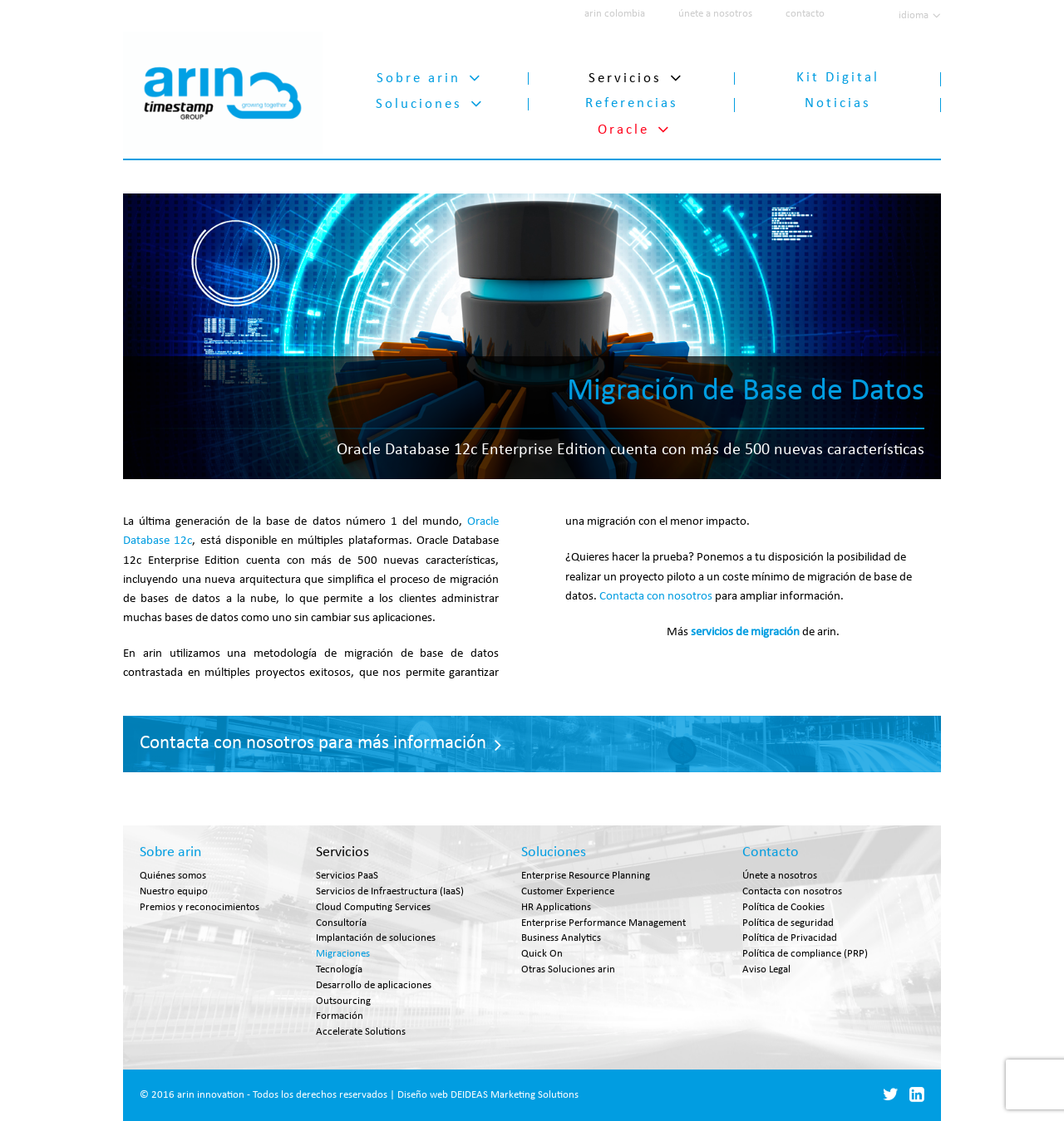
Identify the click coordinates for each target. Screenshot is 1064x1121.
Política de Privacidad (789, 939)
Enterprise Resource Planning (585, 877)
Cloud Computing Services (373, 908)
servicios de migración (745, 629)
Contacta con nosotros (655, 593)
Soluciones (419, 101)
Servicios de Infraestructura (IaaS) (390, 893)
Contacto (770, 854)
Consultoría (341, 924)
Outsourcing (343, 1002)
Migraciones (343, 955)
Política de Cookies (783, 908)
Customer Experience (567, 893)
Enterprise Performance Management (603, 924)
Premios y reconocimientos (199, 908)
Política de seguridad (788, 924)
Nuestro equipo (174, 893)
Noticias (838, 101)
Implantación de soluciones (376, 939)
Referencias (631, 101)
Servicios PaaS (347, 877)
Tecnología (339, 971)
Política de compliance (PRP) (805, 955)
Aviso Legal (766, 971)
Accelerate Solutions (361, 1033)
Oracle (623, 126)
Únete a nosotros (779, 877)
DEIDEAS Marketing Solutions (515, 1096)
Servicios (625, 75)
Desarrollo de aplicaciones (373, 986)
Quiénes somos (173, 877)
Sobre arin (419, 75)
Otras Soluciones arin (568, 971)
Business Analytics (561, 939)
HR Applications (556, 908)
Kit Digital (837, 75)
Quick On (542, 955)
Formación (339, 1017)
